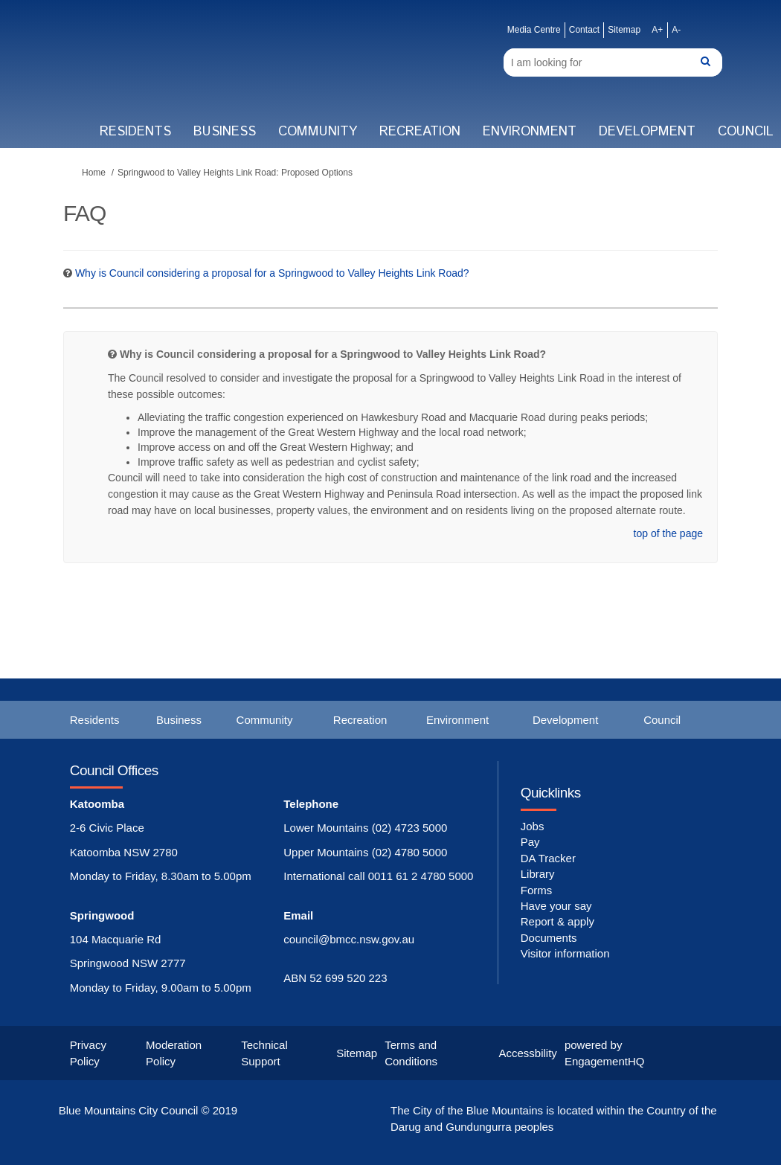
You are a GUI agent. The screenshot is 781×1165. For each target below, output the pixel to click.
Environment (529, 131)
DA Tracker (548, 858)
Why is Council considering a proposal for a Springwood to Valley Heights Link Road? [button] (272, 273)
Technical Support (264, 1053)
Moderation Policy (174, 1053)
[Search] (613, 62)
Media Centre (534, 30)
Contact (584, 30)
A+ (657, 30)
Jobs (532, 826)
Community (317, 131)
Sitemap (624, 30)
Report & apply (557, 921)
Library (538, 873)
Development (647, 131)
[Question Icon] (67, 273)
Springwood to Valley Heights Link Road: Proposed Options (235, 172)
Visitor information (565, 953)
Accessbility (528, 1053)
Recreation (419, 131)
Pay (530, 841)
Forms (537, 890)
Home (94, 172)
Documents (549, 937)
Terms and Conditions (411, 1053)
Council (662, 719)
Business (224, 131)
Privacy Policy (88, 1053)
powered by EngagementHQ (605, 1053)
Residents (135, 131)
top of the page (668, 533)
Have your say (556, 905)
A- (676, 30)
